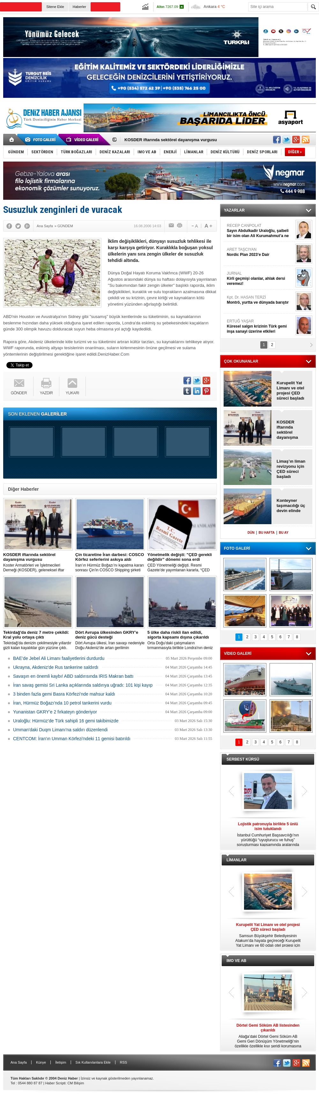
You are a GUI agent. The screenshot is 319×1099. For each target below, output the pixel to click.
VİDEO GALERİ (237, 653)
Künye (41, 1062)
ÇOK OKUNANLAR (241, 361)
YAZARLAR (234, 210)
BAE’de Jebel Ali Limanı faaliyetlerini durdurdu (58, 658)
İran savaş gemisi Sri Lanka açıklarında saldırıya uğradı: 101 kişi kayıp (82, 685)
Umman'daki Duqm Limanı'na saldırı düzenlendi (60, 729)
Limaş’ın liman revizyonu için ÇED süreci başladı (291, 469)
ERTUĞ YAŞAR (260, 326)
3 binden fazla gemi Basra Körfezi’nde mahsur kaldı (64, 694)
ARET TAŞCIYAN (260, 252)
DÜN (251, 532)
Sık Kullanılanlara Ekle (93, 1062)
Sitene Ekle (55, 7)
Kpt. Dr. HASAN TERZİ (260, 300)
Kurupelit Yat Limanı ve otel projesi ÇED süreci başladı (290, 390)
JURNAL (260, 278)
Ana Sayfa (19, 1062)
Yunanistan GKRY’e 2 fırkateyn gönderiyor (55, 711)
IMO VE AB (236, 960)
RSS (123, 1062)
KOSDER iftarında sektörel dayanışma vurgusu (170, 139)
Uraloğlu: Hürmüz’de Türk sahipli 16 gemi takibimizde (65, 720)
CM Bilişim (75, 1083)
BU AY (283, 532)
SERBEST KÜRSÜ (242, 759)
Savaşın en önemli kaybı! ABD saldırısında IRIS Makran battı (73, 676)
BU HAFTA (267, 532)
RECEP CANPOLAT (260, 230)
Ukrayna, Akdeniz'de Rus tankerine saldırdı (55, 667)
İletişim (60, 1062)
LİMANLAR (236, 860)
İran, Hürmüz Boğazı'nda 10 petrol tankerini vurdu (62, 702)
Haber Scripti (55, 1083)
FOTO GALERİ (237, 548)
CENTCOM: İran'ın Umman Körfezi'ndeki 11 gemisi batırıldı (71, 738)
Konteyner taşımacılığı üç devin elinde (291, 505)
